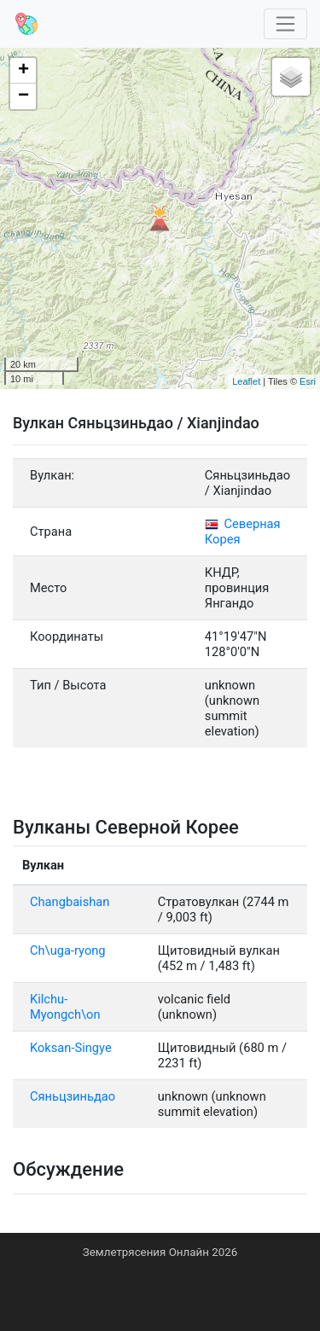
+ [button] (23, 71)
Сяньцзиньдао (72, 1096)
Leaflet (246, 381)
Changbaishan (69, 902)
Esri (308, 381)
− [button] (23, 96)
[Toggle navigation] (286, 24)
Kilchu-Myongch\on (65, 1006)
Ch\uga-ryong (68, 950)
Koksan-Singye (71, 1047)
